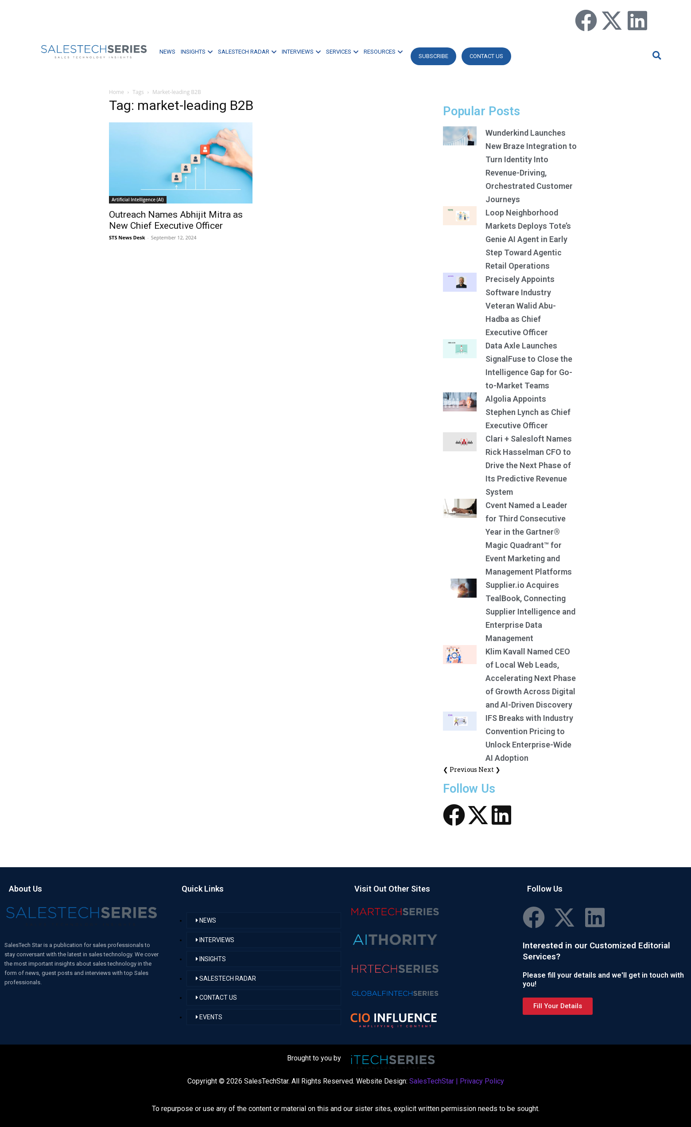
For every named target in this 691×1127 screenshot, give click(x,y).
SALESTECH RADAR (247, 51)
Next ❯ (489, 769)
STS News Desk (127, 237)
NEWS (167, 51)
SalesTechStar (431, 1081)
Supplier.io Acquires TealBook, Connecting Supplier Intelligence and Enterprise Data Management (530, 611)
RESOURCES (383, 51)
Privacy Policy (482, 1081)
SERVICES (342, 51)
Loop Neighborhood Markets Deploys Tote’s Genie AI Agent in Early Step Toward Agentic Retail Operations (528, 239)
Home (116, 92)
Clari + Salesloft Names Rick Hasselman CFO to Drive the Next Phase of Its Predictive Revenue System (528, 465)
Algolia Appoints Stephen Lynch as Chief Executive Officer (528, 412)
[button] (655, 55)
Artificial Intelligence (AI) (138, 199)
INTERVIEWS (301, 51)
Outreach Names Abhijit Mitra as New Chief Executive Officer (176, 220)
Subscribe (433, 56)
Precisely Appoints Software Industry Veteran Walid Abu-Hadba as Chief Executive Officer (520, 305)
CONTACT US (486, 56)
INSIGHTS (197, 51)
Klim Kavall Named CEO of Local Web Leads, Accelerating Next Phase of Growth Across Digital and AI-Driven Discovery (530, 678)
